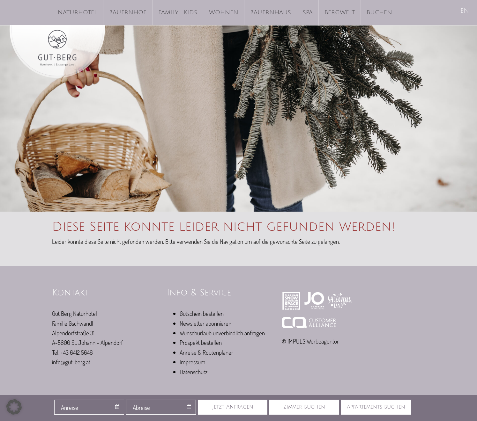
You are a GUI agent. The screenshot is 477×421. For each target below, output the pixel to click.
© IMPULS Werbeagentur (310, 341)
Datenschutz (193, 372)
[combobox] (89, 407)
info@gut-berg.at (71, 362)
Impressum (192, 362)
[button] (14, 407)
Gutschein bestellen (202, 313)
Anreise (69, 407)
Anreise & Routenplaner (206, 352)
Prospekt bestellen (201, 342)
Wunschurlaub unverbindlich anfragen (222, 333)
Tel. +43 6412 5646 (72, 352)
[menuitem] (465, 11)
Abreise (141, 407)
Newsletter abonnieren (205, 323)
